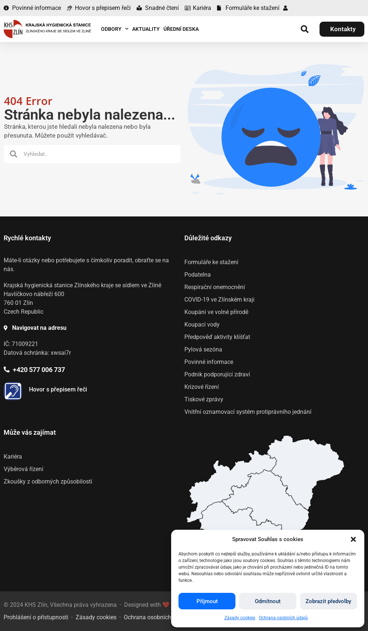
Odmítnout (268, 601)
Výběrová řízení (23, 469)
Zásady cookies (239, 617)
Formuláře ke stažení (211, 262)
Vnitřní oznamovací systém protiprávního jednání (247, 411)
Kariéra (13, 456)
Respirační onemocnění (214, 287)
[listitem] (266, 501)
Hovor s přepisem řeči (58, 389)
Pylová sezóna (203, 349)
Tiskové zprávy (203, 399)
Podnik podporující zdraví (217, 374)
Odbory (115, 28)
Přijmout (207, 601)
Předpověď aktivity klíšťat (217, 336)
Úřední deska (181, 29)
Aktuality (146, 29)
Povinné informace (208, 361)
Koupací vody (202, 324)
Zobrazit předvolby (328, 601)
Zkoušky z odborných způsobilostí (48, 481)
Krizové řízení (201, 386)
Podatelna (197, 274)
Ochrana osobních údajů (283, 617)
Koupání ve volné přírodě (216, 312)
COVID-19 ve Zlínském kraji (219, 299)
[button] (353, 539)
